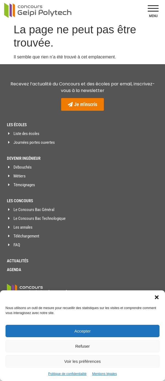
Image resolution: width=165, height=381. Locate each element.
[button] (156, 297)
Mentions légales (104, 374)
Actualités (17, 260)
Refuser (82, 346)
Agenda (14, 269)
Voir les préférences (82, 361)
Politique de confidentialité (67, 374)
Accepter (82, 331)
